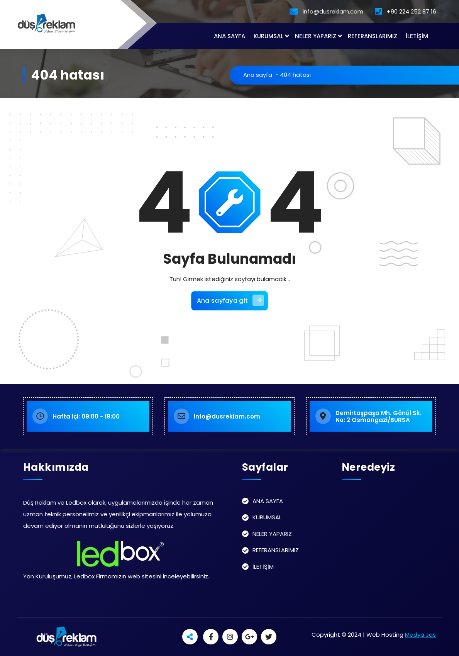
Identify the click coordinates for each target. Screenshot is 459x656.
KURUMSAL (268, 36)
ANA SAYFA (229, 36)
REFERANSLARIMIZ (372, 36)
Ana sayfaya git (230, 300)
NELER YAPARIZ (315, 36)
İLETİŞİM (417, 36)
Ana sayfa (257, 75)
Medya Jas (420, 635)
